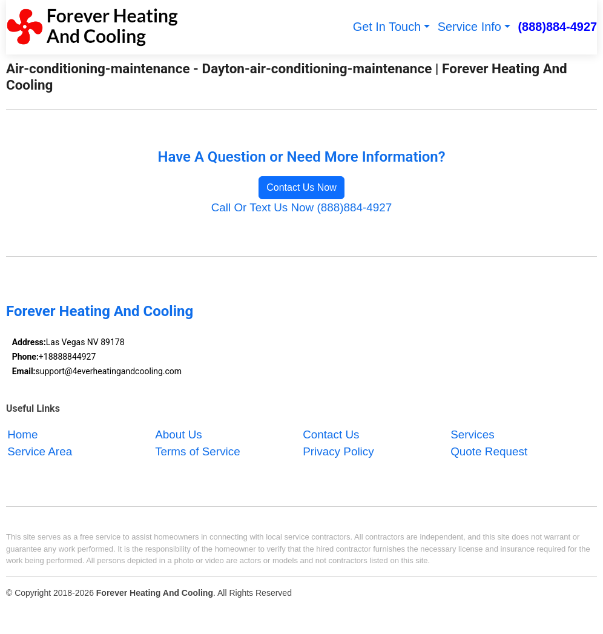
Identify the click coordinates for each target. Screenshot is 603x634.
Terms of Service (197, 451)
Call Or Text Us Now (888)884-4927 (301, 207)
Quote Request (488, 451)
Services (472, 434)
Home (22, 434)
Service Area (39, 451)
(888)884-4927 (557, 26)
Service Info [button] (469, 26)
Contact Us (331, 434)
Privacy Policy (338, 451)
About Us (178, 434)
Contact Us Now (301, 187)
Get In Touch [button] (387, 26)
